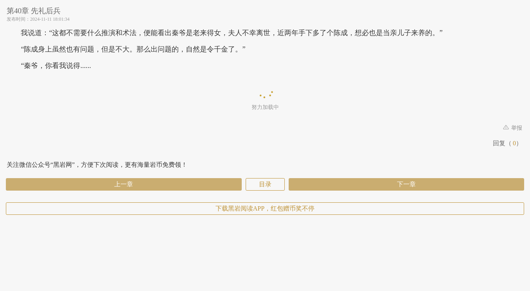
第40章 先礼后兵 (34, 11)
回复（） (507, 143)
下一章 (406, 184)
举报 (513, 128)
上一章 (123, 184)
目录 (265, 184)
